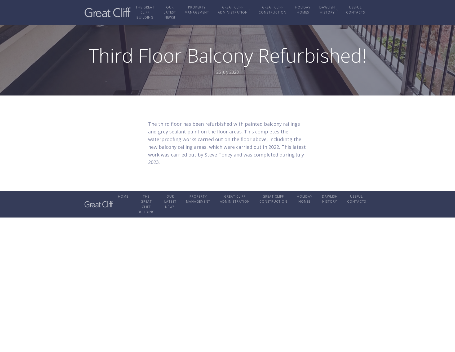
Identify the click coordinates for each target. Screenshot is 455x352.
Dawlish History (327, 10)
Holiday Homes (303, 10)
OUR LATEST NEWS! (170, 12)
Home (123, 196)
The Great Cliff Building (145, 12)
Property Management (197, 10)
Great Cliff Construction (272, 10)
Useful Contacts (355, 10)
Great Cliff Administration (233, 10)
